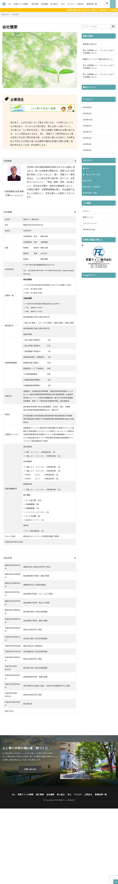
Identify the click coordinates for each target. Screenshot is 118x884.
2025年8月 (87, 107)
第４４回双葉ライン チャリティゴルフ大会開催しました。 (98, 66)
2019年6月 (87, 151)
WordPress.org (89, 231)
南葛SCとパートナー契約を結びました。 (98, 59)
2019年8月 (87, 145)
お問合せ (80, 4)
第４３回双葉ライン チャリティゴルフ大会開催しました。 (98, 75)
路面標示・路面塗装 (92, 188)
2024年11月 (88, 120)
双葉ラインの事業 (21, 4)
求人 (63, 4)
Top (9, 4)
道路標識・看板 (91, 194)
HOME (6, 14)
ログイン (86, 212)
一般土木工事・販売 (92, 175)
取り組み (54, 4)
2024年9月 (87, 126)
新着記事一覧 (92, 4)
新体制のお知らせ (90, 44)
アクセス (70, 4)
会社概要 (44, 4)
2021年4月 (87, 138)
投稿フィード (88, 218)
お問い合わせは (30, 769)
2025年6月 (87, 113)
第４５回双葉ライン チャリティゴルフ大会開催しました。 (98, 51)
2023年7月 (87, 132)
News (87, 169)
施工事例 (34, 4)
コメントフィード (90, 225)
